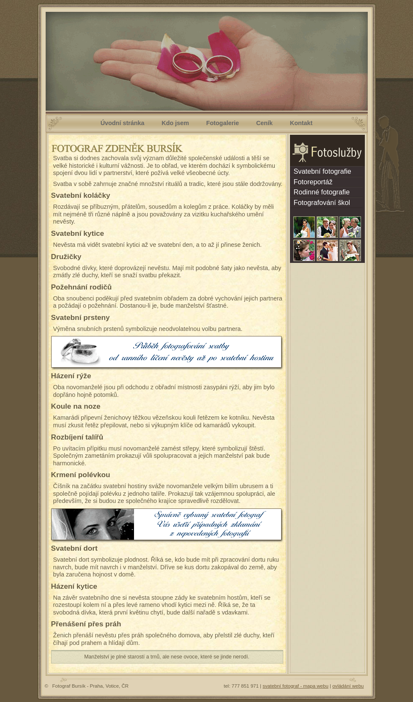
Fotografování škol (320, 202)
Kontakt (301, 123)
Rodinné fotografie (320, 192)
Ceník (264, 123)
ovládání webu (348, 685)
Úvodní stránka (123, 123)
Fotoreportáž (311, 182)
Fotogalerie (222, 123)
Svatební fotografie (320, 171)
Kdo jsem (175, 123)
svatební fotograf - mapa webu (295, 685)
